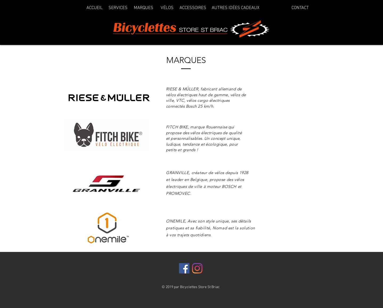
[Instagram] (197, 268)
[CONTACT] (300, 8)
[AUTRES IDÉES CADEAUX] (235, 8)
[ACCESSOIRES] (192, 8)
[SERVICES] (118, 8)
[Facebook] (184, 268)
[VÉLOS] (167, 8)
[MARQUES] (143, 8)
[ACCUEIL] (94, 8)
